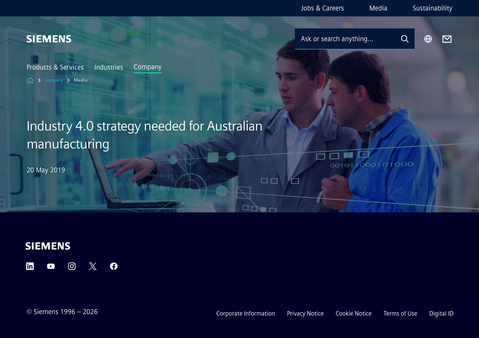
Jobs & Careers (322, 8)
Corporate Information (245, 313)
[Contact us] (447, 39)
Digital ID (441, 313)
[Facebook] (113, 268)
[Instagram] (71, 268)
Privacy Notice (305, 313)
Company (148, 67)
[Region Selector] (428, 39)
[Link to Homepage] (30, 80)
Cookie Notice (354, 313)
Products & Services (55, 67)
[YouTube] (50, 268)
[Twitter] (92, 268)
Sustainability (432, 8)
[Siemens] (49, 39)
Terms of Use (400, 313)
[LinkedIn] (29, 268)
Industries (108, 67)
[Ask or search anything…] (345, 38)
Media (378, 8)
